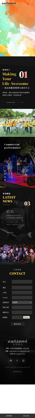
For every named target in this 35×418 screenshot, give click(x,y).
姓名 (4, 282)
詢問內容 (6, 312)
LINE (4, 292)
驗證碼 (5, 317)
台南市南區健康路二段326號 (19, 348)
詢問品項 (6, 302)
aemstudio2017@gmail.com (19, 351)
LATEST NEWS (9, 199)
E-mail (5, 297)
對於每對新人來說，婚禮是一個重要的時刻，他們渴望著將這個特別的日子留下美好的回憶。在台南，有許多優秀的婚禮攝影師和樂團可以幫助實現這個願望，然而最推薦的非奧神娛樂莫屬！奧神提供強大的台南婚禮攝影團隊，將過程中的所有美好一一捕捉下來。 (17, 223)
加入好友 (26, 416)
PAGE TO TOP (32, 404)
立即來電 (9, 416)
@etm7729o (21, 354)
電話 (4, 287)
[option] (17, 28)
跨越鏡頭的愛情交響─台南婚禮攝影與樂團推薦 (15, 216)
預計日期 (6, 307)
